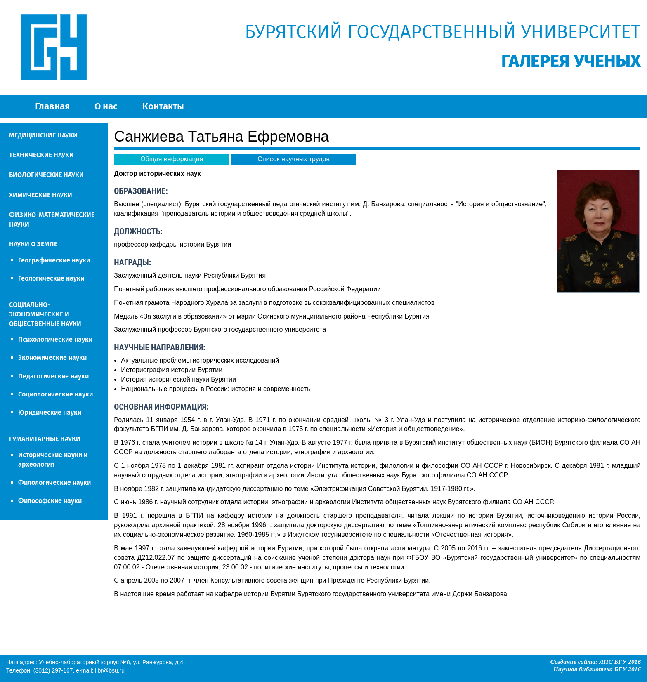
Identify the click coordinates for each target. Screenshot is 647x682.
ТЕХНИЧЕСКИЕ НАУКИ (41, 155)
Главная (52, 106)
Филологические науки (54, 482)
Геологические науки (51, 278)
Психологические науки (55, 339)
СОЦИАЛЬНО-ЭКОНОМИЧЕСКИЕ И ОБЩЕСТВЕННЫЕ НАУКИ (45, 314)
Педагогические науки (53, 376)
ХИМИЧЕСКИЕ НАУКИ (40, 195)
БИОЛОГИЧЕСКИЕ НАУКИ (46, 175)
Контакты (163, 106)
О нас (106, 106)
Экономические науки (52, 357)
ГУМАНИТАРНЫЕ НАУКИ (44, 439)
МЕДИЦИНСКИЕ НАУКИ (43, 135)
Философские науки (50, 501)
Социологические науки (55, 394)
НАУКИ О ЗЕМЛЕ (33, 244)
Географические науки (54, 260)
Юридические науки (49, 412)
